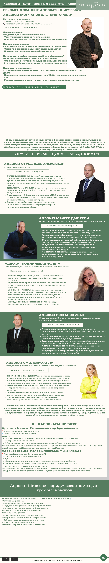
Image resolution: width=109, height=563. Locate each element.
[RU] (14, 559)
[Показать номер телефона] (28, 172)
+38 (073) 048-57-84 (91, 147)
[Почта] (103, 557)
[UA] (5, 559)
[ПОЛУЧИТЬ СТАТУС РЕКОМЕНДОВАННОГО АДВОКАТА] (34, 87)
